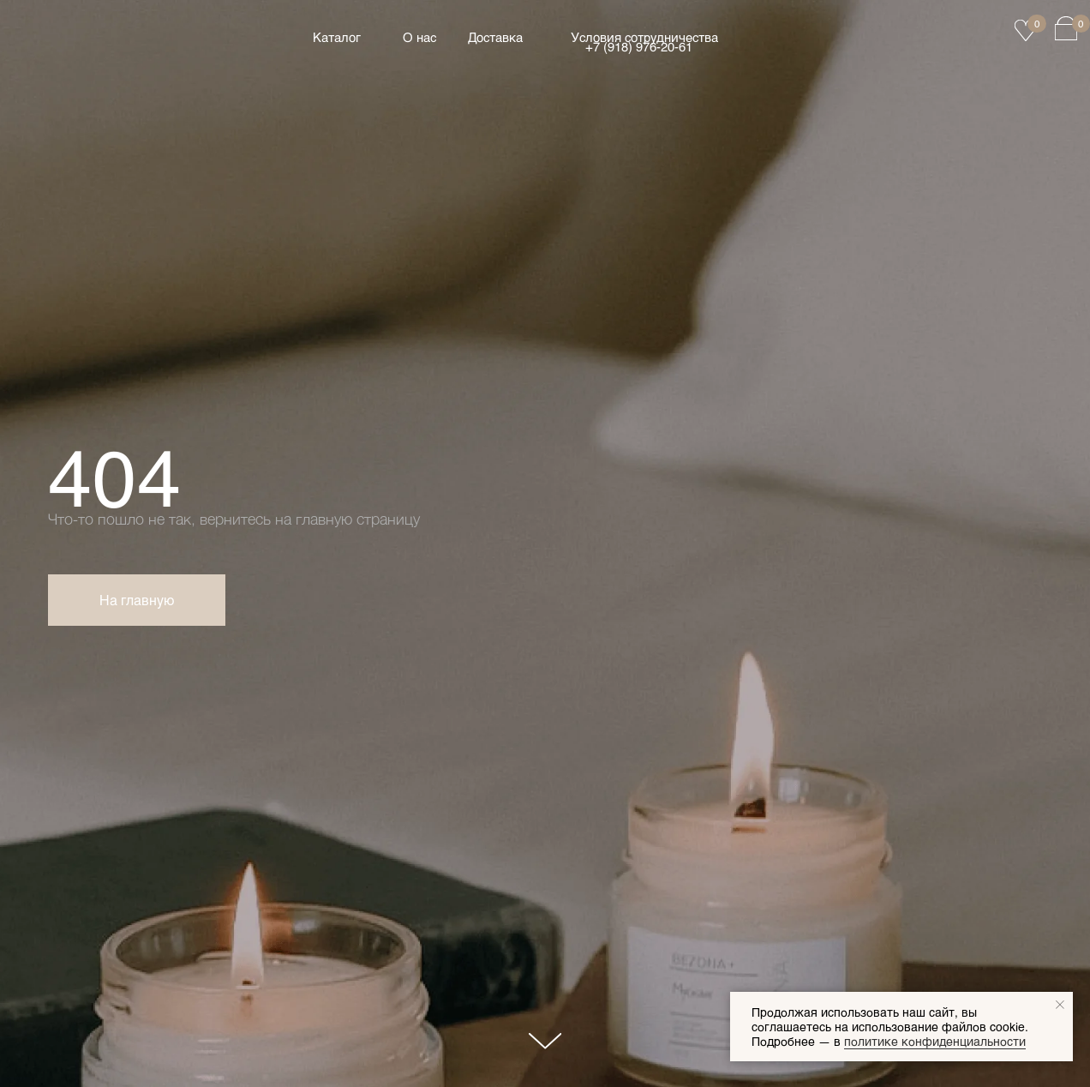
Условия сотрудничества (644, 37)
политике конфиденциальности (935, 1041)
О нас (419, 37)
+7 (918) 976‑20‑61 (638, 46)
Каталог (337, 37)
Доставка (495, 37)
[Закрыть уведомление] (1060, 1004)
